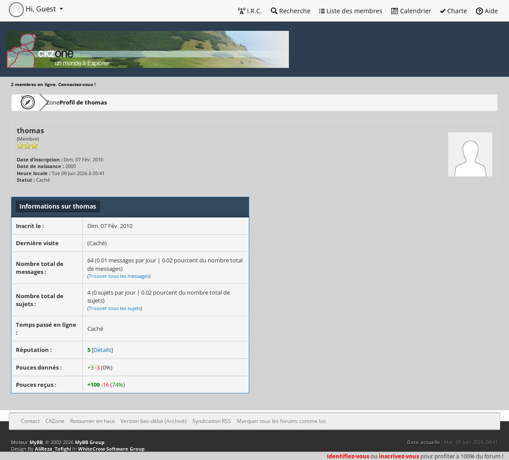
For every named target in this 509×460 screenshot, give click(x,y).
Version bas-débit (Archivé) (153, 421)
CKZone (61, 102)
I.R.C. (250, 11)
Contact (30, 421)
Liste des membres (350, 11)
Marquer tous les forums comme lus (281, 421)
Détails (102, 350)
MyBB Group (90, 442)
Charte (453, 11)
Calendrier (411, 11)
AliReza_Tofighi (53, 448)
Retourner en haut (92, 421)
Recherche (291, 11)
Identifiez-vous (348, 456)
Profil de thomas (109, 102)
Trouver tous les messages (119, 276)
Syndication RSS (211, 421)
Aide (487, 11)
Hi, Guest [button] (33, 9)
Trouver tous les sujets (115, 308)
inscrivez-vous (399, 456)
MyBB (36, 442)
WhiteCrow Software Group (111, 448)
